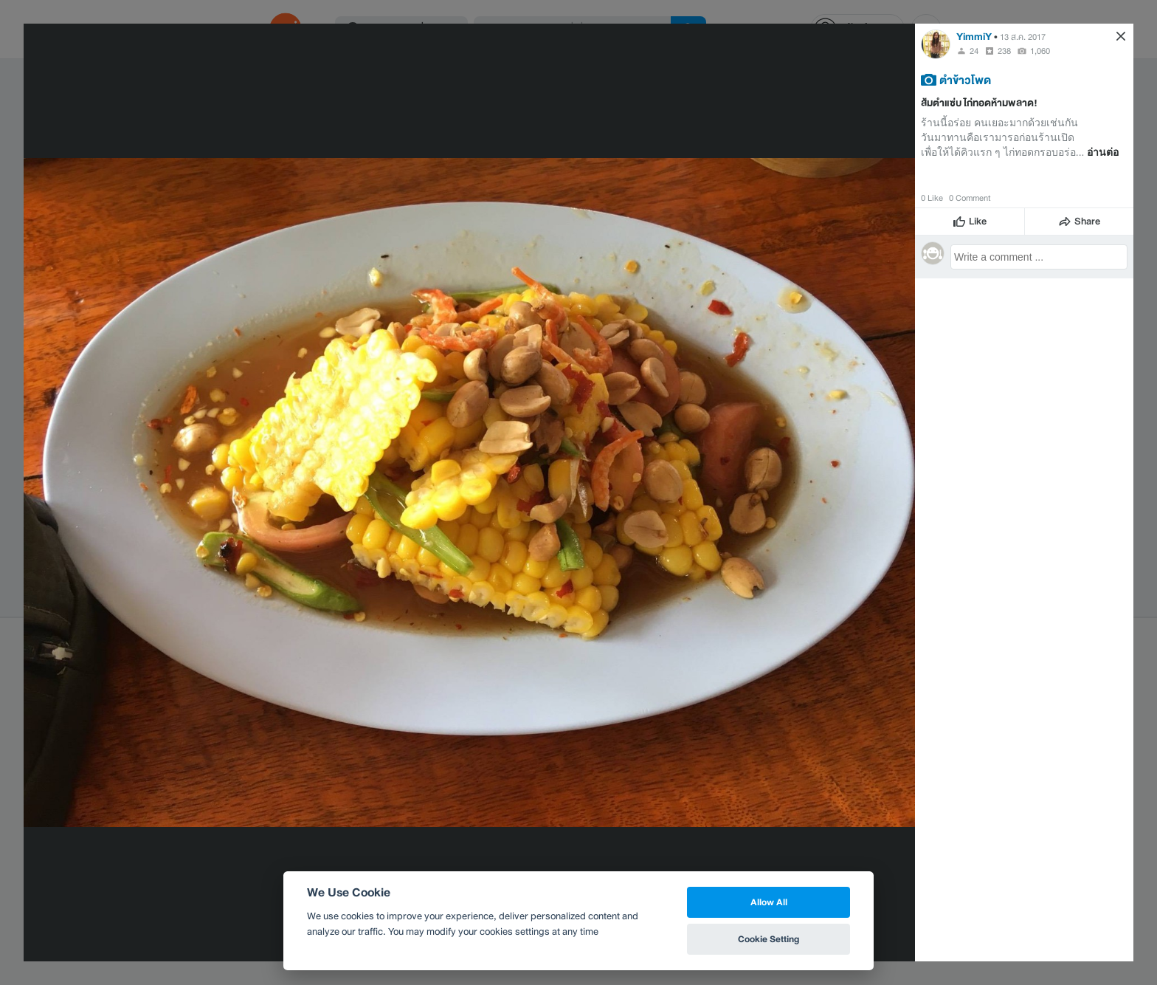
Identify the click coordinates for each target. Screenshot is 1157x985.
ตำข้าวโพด (965, 80)
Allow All (768, 902)
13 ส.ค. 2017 (1023, 37)
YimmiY (974, 36)
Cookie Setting (768, 939)
